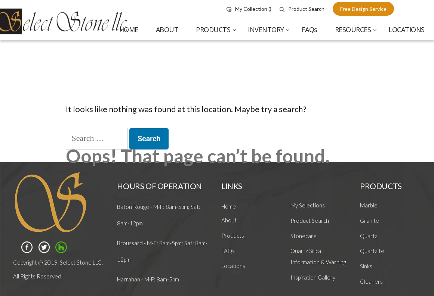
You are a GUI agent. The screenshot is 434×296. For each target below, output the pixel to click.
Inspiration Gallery (312, 277)
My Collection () (249, 9)
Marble (369, 205)
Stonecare (303, 235)
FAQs (228, 250)
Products (232, 235)
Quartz (369, 235)
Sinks (366, 266)
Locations (233, 265)
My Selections (307, 205)
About (229, 220)
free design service (363, 9)
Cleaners (371, 281)
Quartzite (372, 250)
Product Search (302, 9)
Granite (369, 220)
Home (228, 206)
